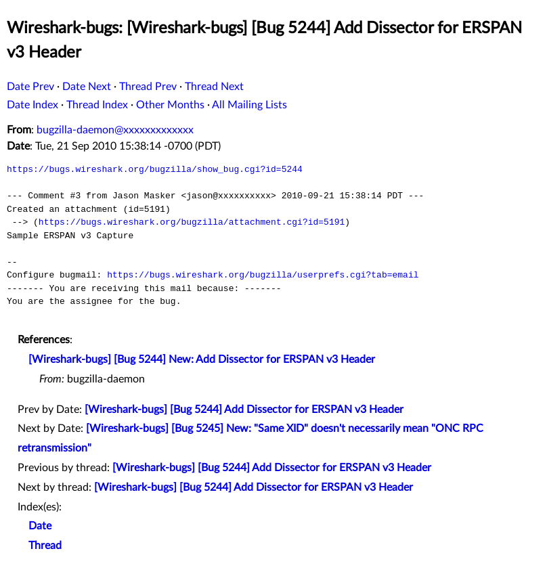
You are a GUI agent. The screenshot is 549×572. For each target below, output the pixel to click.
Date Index (32, 105)
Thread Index (97, 105)
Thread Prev (148, 86)
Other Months (170, 105)
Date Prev (30, 86)
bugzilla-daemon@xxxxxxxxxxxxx (115, 130)
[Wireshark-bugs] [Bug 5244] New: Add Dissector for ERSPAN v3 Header (201, 359)
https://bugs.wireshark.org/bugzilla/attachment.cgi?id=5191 (192, 222)
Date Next (86, 86)
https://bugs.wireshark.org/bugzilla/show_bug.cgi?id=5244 (155, 169)
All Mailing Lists (249, 105)
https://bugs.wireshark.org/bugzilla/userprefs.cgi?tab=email (262, 275)
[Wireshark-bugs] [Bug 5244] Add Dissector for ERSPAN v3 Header (244, 409)
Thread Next (214, 86)
